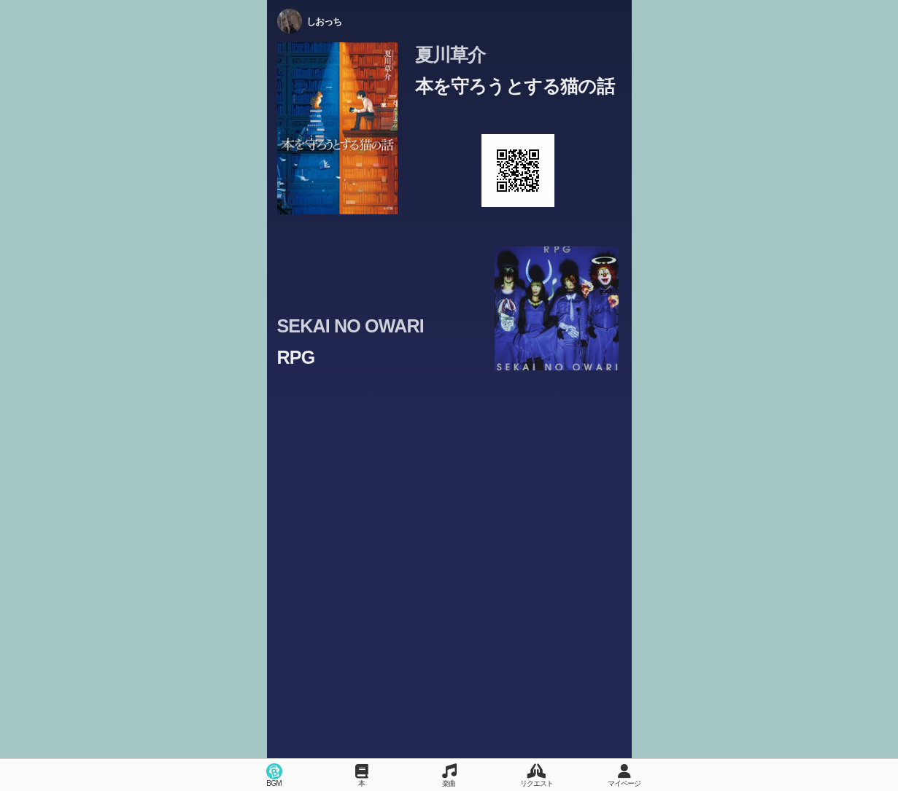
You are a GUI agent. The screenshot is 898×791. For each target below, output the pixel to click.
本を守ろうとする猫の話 (514, 86)
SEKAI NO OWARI (350, 326)
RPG (296, 357)
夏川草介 (450, 54)
